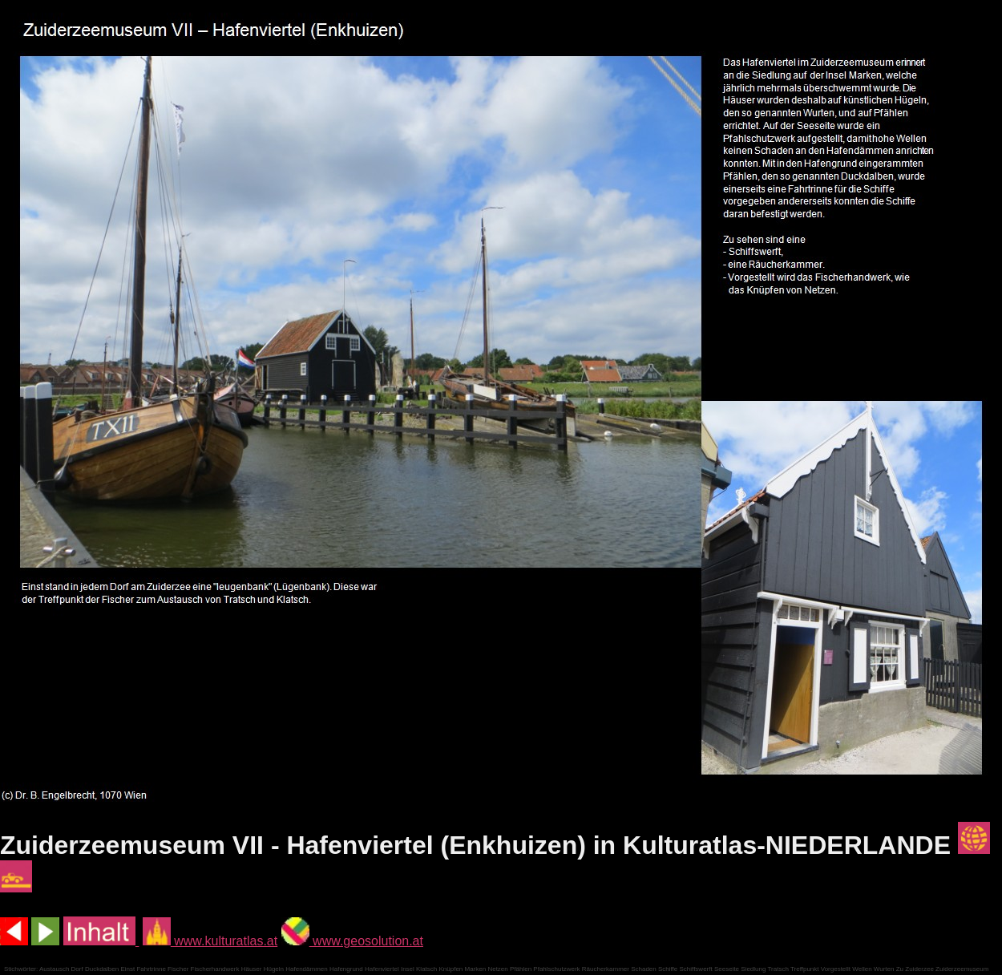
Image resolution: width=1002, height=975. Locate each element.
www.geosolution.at (352, 941)
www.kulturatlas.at (210, 941)
